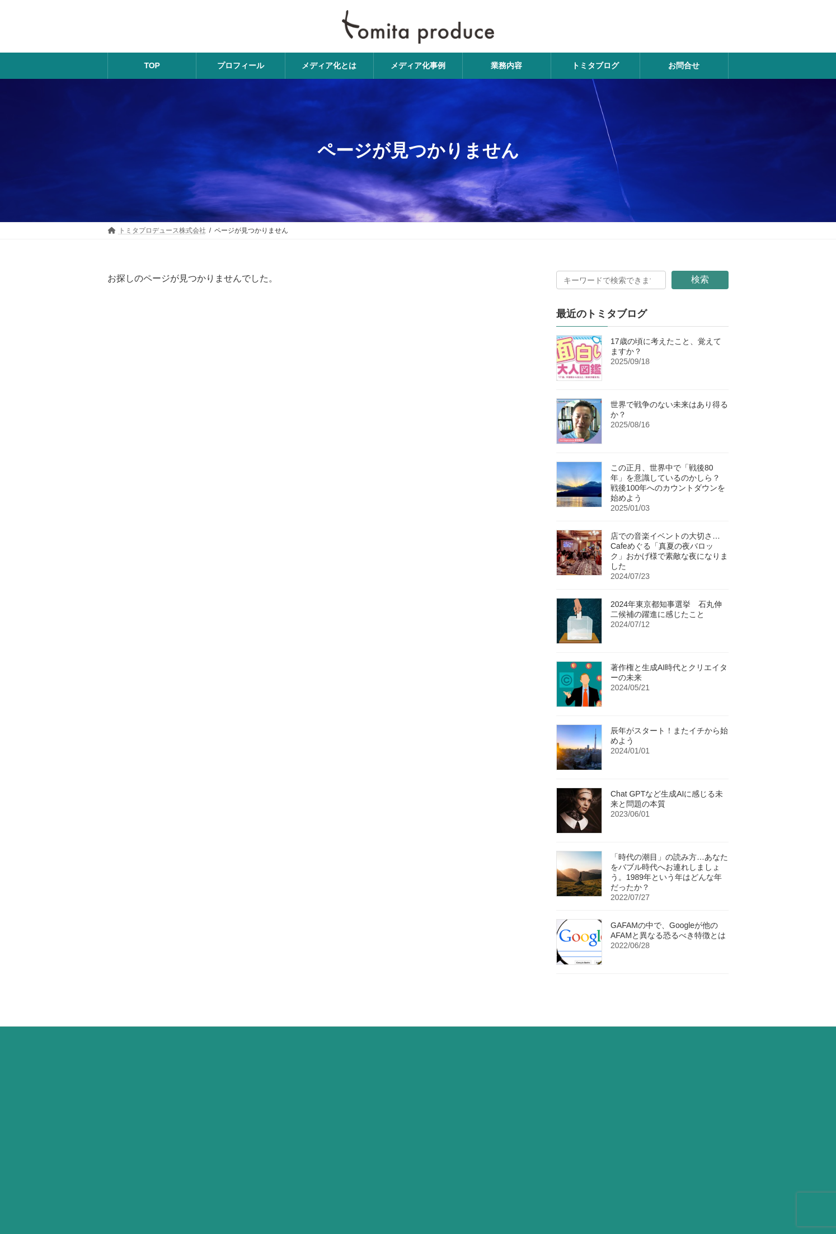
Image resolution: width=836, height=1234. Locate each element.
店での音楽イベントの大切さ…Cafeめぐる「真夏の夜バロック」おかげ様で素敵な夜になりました (669, 551)
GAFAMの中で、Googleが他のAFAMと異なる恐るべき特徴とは (668, 930)
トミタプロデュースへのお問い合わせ (288, 1037)
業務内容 (131, 1037)
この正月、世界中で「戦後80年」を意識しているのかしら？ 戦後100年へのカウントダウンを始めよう (667, 482)
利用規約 (470, 1037)
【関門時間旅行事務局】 (156, 1214)
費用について (187, 1037)
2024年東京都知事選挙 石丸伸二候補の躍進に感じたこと (666, 609)
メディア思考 (627, 1116)
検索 (700, 279)
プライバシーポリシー (400, 1037)
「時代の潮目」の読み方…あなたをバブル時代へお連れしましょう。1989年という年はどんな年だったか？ (669, 872)
